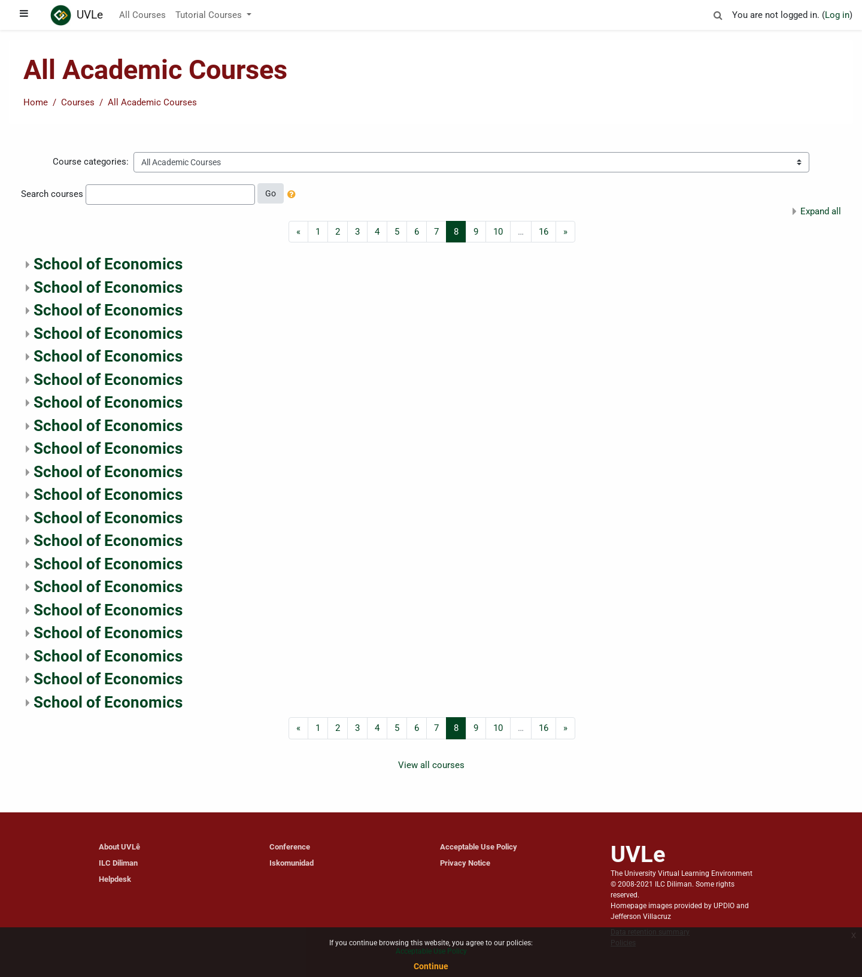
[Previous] (298, 232)
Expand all (820, 211)
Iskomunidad (291, 862)
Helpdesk (115, 879)
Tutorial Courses (209, 15)
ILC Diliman (118, 862)
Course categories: (91, 161)
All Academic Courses (152, 102)
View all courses (431, 765)
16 (543, 231)
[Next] (565, 232)
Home (35, 102)
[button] (718, 13)
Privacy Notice (465, 862)
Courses (78, 102)
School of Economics (108, 264)
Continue (431, 966)
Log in (837, 15)
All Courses (142, 15)
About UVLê (119, 846)
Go (270, 193)
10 (498, 231)
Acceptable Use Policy (478, 846)
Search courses (52, 194)
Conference (289, 846)
